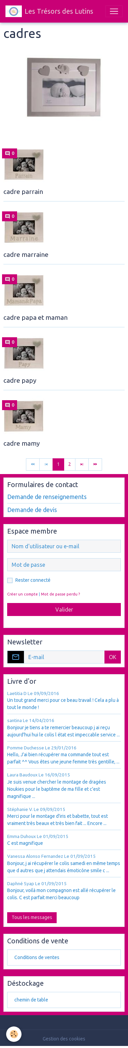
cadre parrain (23, 191)
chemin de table (31, 1000)
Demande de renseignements (47, 497)
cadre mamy (21, 443)
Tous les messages (32, 917)
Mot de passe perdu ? (60, 594)
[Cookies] (14, 1034)
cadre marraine (25, 254)
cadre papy (20, 380)
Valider (64, 609)
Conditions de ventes (36, 957)
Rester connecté (33, 580)
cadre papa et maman (35, 317)
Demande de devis (32, 510)
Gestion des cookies (64, 1039)
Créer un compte (22, 594)
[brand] (49, 11)
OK (112, 657)
